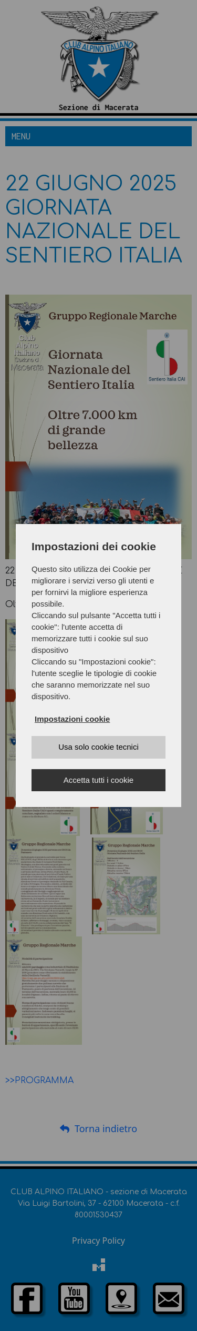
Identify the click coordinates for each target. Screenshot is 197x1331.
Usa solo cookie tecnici (98, 746)
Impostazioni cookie (72, 718)
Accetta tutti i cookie (98, 779)
